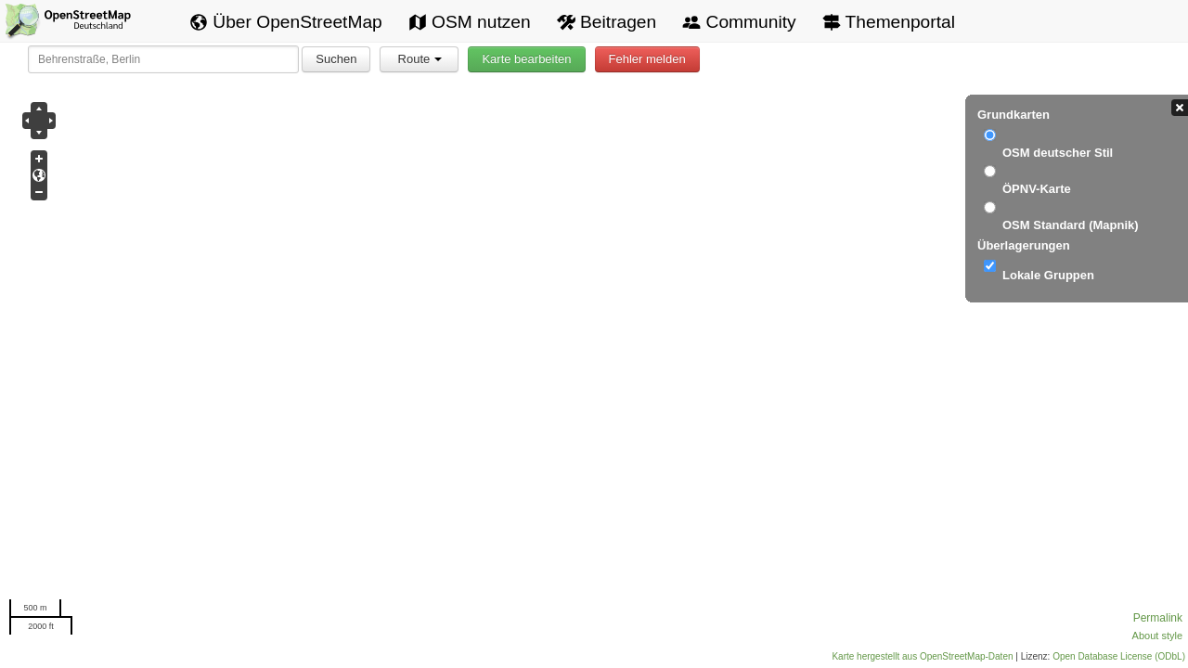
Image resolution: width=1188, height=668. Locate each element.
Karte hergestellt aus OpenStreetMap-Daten (922, 656)
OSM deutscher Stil (1057, 153)
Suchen (336, 59)
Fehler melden (647, 59)
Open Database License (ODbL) (1118, 656)
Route (420, 59)
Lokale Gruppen (1048, 275)
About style (1157, 635)
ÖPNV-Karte (1036, 189)
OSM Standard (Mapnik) (1070, 225)
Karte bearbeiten (526, 59)
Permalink (1157, 617)
